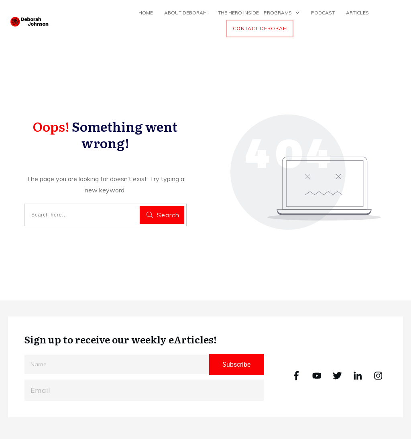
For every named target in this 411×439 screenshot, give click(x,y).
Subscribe (236, 364)
